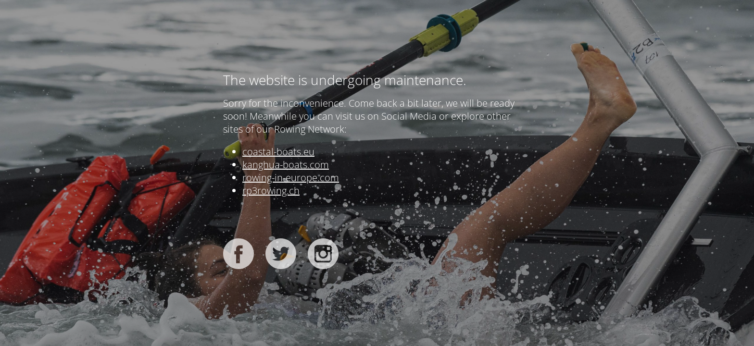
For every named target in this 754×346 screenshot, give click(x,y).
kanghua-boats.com (285, 164)
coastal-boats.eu (278, 151)
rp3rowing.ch (271, 190)
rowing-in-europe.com (290, 177)
